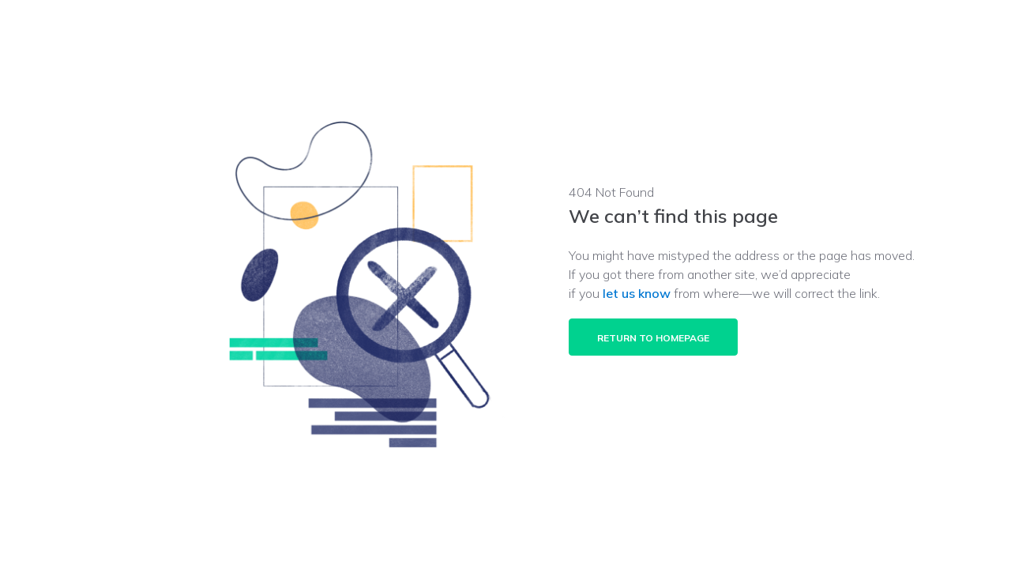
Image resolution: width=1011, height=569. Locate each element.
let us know (637, 293)
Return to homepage (653, 338)
